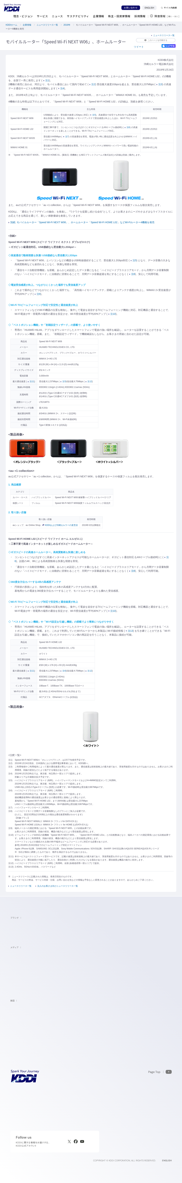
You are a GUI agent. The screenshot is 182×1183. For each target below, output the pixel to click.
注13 (129, 630)
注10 (112, 313)
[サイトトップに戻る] (12, 8)
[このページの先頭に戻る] (160, 1072)
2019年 (66, 25)
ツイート (139, 46)
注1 (46, 80)
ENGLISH (151, 7)
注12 (88, 381)
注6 (127, 127)
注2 (92, 84)
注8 (132, 274)
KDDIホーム (11, 25)
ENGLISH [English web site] (167, 1160)
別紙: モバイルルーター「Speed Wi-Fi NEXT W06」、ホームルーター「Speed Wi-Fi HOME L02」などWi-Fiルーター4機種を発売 (81, 222)
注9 (38, 294)
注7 (66, 136)
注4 (61, 88)
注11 (31, 381)
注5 (93, 115)
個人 (170, 16)
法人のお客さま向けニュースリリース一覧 (57, 886)
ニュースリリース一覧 (47, 25)
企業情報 (27, 25)
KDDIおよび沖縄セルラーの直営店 (60, 525)
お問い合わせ (130, 7)
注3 (159, 84)
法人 (176, 16)
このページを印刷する (155, 40)
